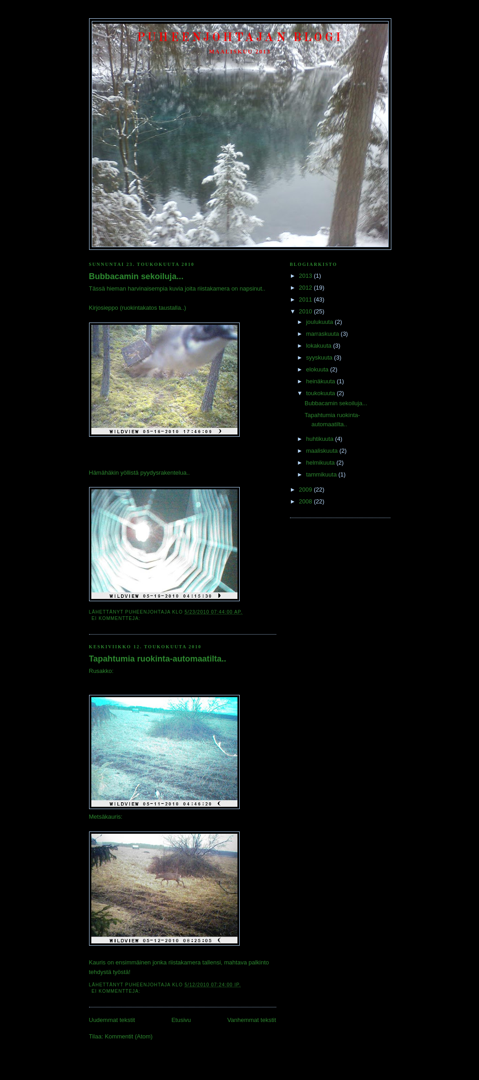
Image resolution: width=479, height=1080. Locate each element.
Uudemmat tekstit (112, 1019)
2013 (306, 275)
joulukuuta (320, 321)
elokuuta (318, 369)
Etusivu (181, 1019)
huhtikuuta (320, 438)
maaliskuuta (322, 450)
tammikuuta (322, 474)
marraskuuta (323, 333)
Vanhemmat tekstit (251, 1019)
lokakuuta (319, 345)
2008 (306, 501)
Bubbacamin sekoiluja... (136, 276)
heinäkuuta (321, 381)
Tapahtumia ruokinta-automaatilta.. (157, 658)
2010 (306, 311)
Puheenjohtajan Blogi (240, 38)
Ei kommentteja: (117, 618)
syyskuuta (320, 357)
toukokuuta (321, 393)
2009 (306, 489)
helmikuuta (321, 462)
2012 (306, 287)
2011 (306, 299)
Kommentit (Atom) (129, 1036)
